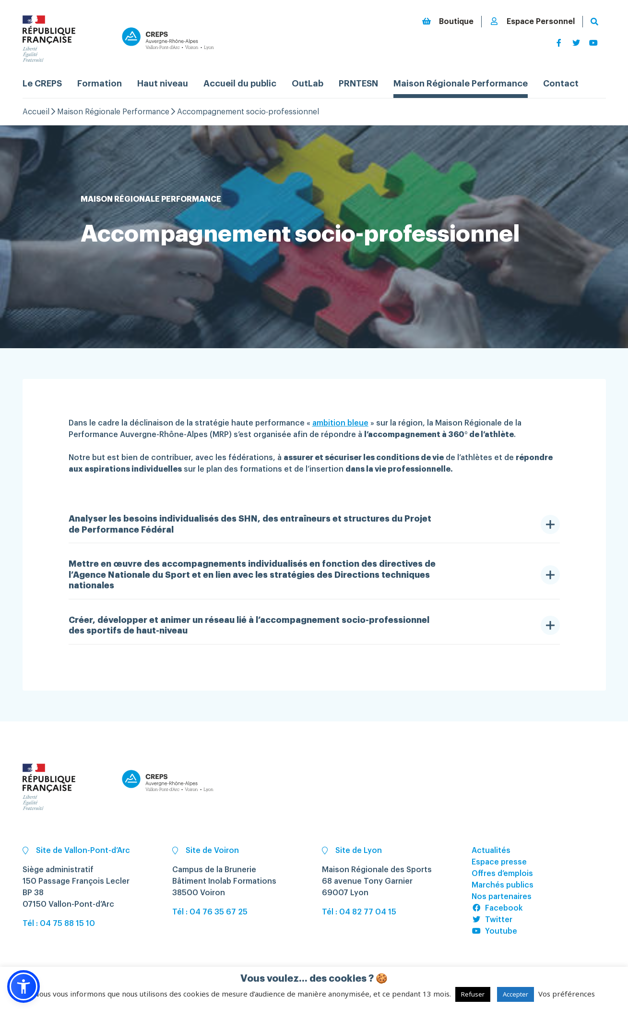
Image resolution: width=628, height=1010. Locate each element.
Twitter (492, 920)
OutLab (307, 83)
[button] (23, 986)
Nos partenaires (502, 896)
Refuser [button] (473, 994)
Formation (99, 83)
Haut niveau (162, 83)
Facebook (497, 908)
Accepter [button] (515, 994)
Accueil (36, 112)
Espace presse (499, 862)
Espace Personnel (532, 21)
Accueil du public (239, 83)
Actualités (491, 850)
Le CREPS (42, 83)
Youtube (494, 931)
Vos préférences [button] (566, 993)
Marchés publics (502, 885)
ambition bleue (340, 423)
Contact (561, 83)
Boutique (448, 21)
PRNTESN (358, 83)
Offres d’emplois (502, 873)
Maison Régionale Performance (460, 83)
